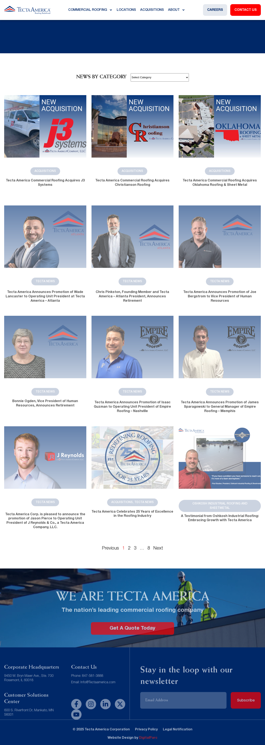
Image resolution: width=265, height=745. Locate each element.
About (176, 9)
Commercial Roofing (90, 9)
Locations (126, 10)
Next (158, 548)
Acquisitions (152, 10)
